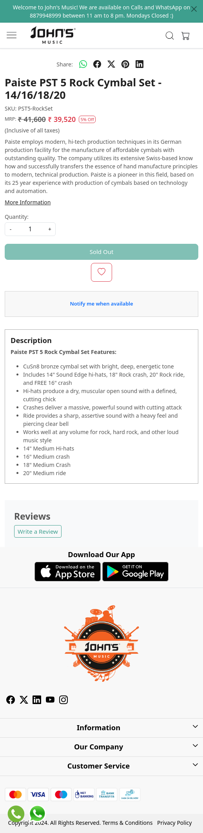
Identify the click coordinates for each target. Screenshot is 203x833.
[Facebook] (10, 700)
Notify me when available (101, 303)
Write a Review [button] (38, 531)
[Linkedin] (37, 700)
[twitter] (111, 64)
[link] (169, 35)
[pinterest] (125, 64)
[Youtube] (50, 700)
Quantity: (17, 216)
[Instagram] (63, 700)
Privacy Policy (174, 822)
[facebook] (97, 64)
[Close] (194, 9)
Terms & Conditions (127, 822)
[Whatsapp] (83, 64)
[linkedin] (139, 64)
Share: (64, 64)
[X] (24, 700)
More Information (28, 202)
